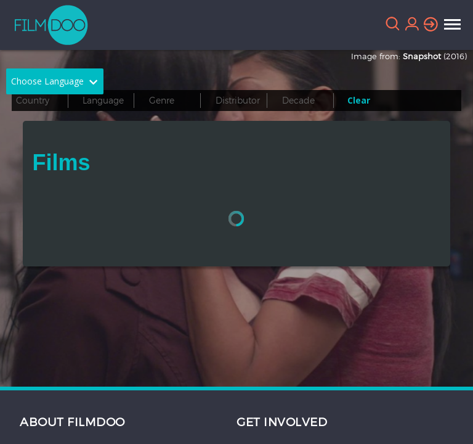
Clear (358, 100)
